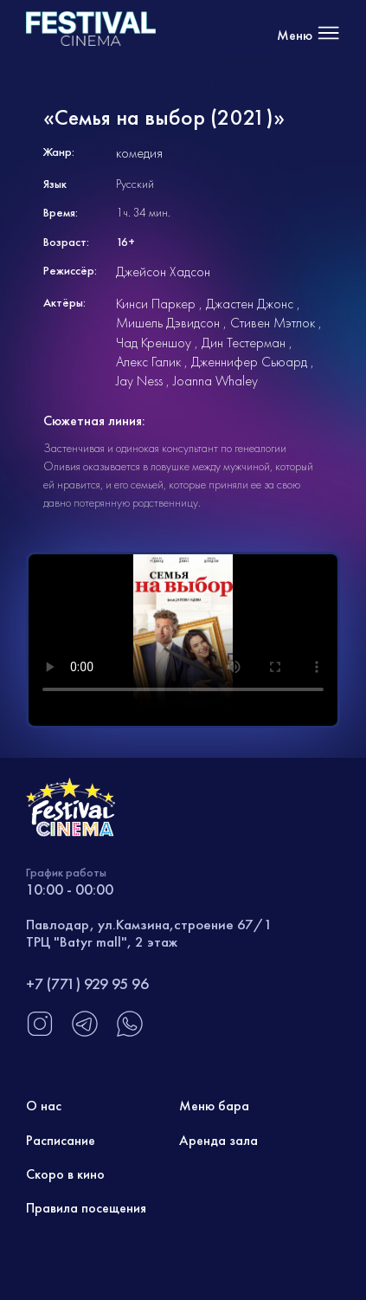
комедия (139, 153)
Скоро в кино (65, 1174)
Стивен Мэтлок (272, 323)
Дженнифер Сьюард (249, 361)
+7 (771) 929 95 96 (87, 983)
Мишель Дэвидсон (168, 323)
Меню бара (214, 1105)
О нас (43, 1105)
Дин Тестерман (244, 342)
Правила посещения (86, 1208)
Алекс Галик (148, 361)
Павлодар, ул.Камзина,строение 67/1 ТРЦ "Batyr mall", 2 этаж (149, 933)
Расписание (60, 1140)
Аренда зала (218, 1140)
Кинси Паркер (156, 303)
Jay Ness (139, 381)
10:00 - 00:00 (69, 889)
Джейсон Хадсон (163, 271)
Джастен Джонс (249, 303)
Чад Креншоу (153, 342)
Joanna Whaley (215, 381)
